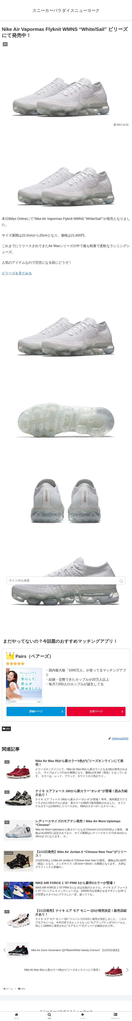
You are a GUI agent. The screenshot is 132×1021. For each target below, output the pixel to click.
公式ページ (96, 711)
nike (8, 728)
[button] (121, 581)
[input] (66, 580)
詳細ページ (35, 711)
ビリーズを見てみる (17, 273)
